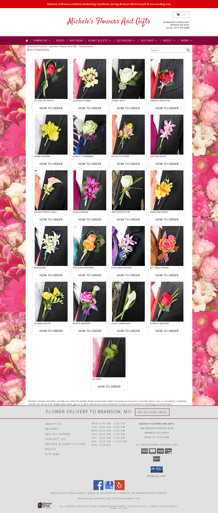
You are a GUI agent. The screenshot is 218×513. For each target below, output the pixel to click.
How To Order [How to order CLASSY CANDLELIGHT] (128, 331)
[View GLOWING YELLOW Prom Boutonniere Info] (51, 302)
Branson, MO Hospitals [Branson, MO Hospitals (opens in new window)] (102, 492)
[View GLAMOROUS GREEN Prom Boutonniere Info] (89, 79)
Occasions (126, 40)
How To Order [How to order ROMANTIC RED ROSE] (166, 331)
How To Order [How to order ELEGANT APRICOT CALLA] (51, 219)
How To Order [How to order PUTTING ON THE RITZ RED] (51, 108)
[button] (180, 15)
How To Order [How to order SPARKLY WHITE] (128, 108)
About (169, 40)
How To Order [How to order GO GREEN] (109, 386)
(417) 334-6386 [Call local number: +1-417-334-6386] (181, 27)
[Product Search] (168, 50)
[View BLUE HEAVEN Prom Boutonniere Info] (51, 246)
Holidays (149, 40)
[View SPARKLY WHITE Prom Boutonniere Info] (128, 79)
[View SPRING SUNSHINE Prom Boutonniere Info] (51, 135)
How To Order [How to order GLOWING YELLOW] (51, 331)
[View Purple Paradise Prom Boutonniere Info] (89, 190)
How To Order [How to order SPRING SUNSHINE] (51, 164)
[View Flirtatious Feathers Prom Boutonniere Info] (89, 246)
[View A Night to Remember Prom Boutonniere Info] (89, 135)
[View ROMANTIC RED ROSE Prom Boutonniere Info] (167, 302)
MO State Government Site (123, 498)
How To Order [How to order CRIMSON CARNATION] (166, 108)
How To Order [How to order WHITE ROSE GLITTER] (128, 219)
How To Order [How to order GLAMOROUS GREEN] (89, 108)
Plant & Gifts (100, 40)
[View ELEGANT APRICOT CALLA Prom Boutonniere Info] (51, 190)
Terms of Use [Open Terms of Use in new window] (118, 508)
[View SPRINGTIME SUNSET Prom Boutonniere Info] (167, 190)
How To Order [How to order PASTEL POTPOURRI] (128, 164)
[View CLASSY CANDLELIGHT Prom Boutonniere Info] (128, 302)
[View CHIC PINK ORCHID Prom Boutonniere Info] (167, 135)
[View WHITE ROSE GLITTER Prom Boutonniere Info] (128, 190)
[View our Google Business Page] (109, 489)
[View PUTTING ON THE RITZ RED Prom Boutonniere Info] (51, 79)
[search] (188, 50)
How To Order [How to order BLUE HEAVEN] (51, 275)
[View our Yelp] (120, 489)
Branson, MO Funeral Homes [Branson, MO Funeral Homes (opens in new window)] (68, 492)
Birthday (76, 40)
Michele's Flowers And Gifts (109, 21)
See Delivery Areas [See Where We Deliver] (152, 412)
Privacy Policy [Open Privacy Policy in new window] (137, 506)
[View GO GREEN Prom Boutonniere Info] (109, 357)
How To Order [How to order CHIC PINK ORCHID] (166, 164)
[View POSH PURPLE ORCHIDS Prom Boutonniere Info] (128, 246)
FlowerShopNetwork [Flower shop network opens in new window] (111, 506)
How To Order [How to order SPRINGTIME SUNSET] (166, 219)
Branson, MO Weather (91, 498)
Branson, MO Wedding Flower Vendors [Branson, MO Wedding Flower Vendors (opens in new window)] (143, 492)
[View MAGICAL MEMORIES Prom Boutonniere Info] (89, 302)
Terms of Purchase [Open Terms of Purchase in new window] (162, 506)
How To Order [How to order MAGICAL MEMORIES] (89, 331)
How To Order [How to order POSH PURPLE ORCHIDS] (128, 275)
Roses (60, 40)
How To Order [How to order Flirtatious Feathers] (89, 275)
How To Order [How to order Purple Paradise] (89, 219)
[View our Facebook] (98, 489)
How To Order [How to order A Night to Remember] (89, 164)
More (186, 40)
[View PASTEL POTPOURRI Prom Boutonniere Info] (128, 135)
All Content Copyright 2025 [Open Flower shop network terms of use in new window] (78, 506)
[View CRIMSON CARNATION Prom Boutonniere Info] (167, 79)
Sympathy (42, 40)
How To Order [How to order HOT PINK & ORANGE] (166, 275)
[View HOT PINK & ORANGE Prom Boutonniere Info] (167, 246)
